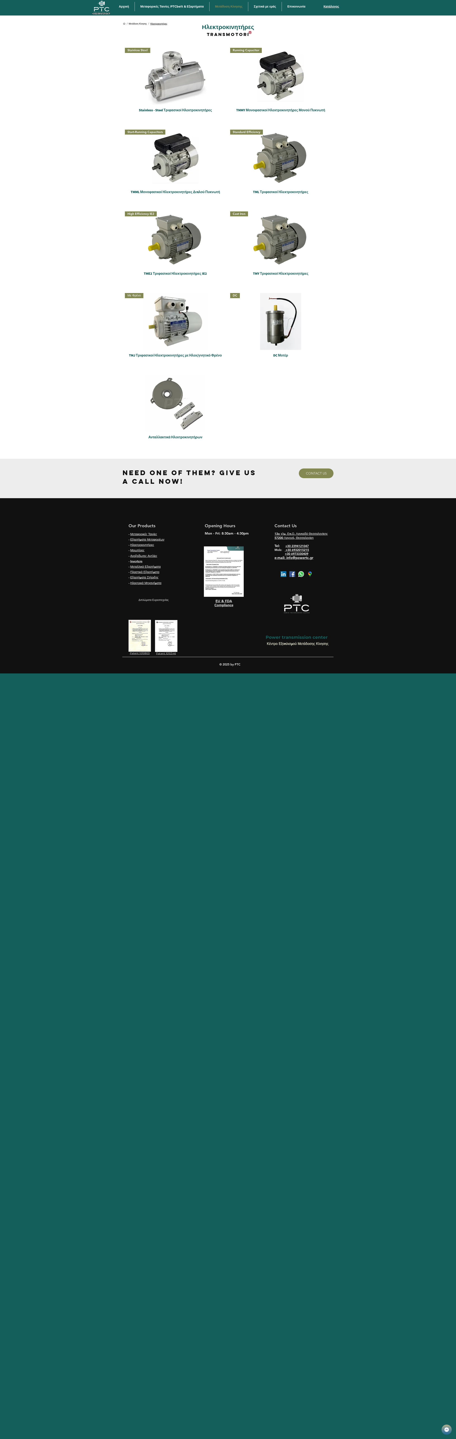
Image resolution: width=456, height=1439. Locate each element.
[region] (223, 572)
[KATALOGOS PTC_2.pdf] (447, 1430)
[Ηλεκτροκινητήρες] (159, 23)
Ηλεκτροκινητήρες (142, 545)
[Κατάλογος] (331, 6)
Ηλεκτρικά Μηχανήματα (145, 583)
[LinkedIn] (283, 574)
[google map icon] (310, 574)
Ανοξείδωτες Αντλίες (143, 556)
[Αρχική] (124, 23)
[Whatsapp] (301, 574)
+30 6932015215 (297, 550)
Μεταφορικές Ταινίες (143, 534)
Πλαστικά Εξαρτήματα (144, 572)
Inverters (136, 561)
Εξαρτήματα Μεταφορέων (147, 539)
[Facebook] (292, 574)
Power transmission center (297, 637)
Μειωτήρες (137, 550)
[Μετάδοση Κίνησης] (137, 23)
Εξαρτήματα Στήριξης (144, 577)
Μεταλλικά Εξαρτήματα (145, 567)
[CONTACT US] (316, 473)
